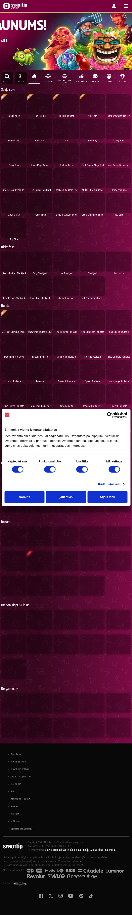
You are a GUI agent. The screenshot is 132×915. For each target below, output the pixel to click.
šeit (81, 861)
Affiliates (15, 821)
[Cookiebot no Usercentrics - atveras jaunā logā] (109, 415)
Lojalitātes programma (22, 776)
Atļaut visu (107, 497)
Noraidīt (24, 497)
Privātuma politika (20, 769)
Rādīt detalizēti (109, 484)
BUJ (13, 791)
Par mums (16, 784)
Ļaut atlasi (65, 497)
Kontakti (15, 806)
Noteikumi (16, 754)
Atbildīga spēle (18, 761)
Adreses (15, 814)
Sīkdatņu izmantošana (22, 829)
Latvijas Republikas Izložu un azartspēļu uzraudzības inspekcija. (80, 849)
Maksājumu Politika (20, 799)
